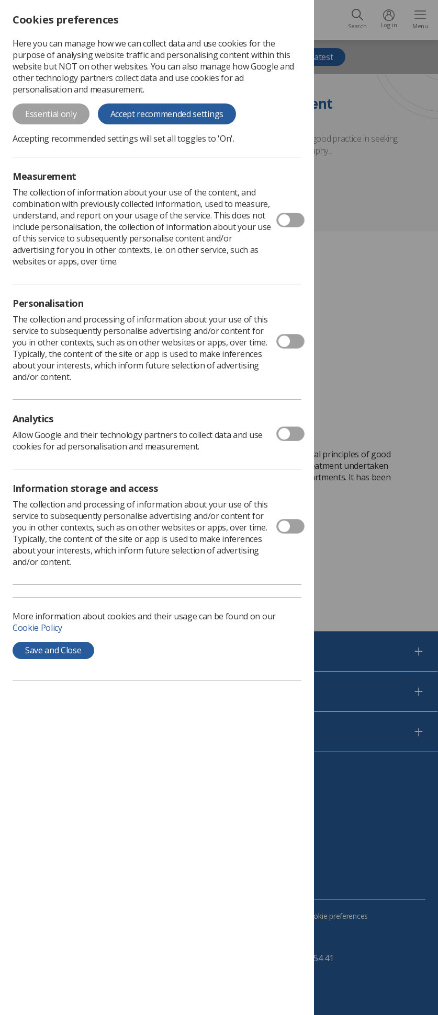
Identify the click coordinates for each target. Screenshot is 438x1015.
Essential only (51, 114)
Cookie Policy (37, 627)
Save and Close (53, 650)
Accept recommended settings (166, 114)
